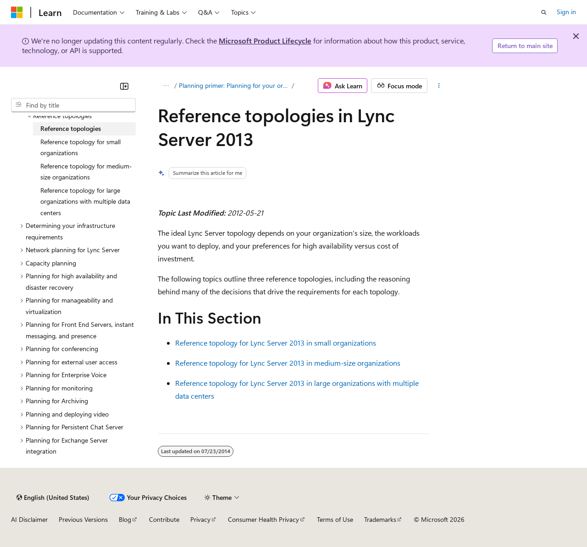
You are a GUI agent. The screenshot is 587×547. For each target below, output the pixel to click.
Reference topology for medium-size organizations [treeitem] (86, 172)
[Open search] (544, 12)
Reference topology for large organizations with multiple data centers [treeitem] (85, 201)
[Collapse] (124, 86)
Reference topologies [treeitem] (70, 128)
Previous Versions (83, 519)
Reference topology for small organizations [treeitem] (80, 147)
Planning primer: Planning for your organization (234, 85)
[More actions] (439, 85)
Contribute (164, 519)
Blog (125, 519)
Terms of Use (335, 519)
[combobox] (73, 105)
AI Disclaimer (29, 519)
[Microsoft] (17, 12)
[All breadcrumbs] (166, 85)
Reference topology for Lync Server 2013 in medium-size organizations (287, 363)
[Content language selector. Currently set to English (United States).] (53, 497)
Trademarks (380, 519)
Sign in (566, 11)
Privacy (200, 519)
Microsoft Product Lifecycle (265, 40)
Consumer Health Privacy (263, 519)
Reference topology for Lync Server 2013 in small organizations (275, 342)
